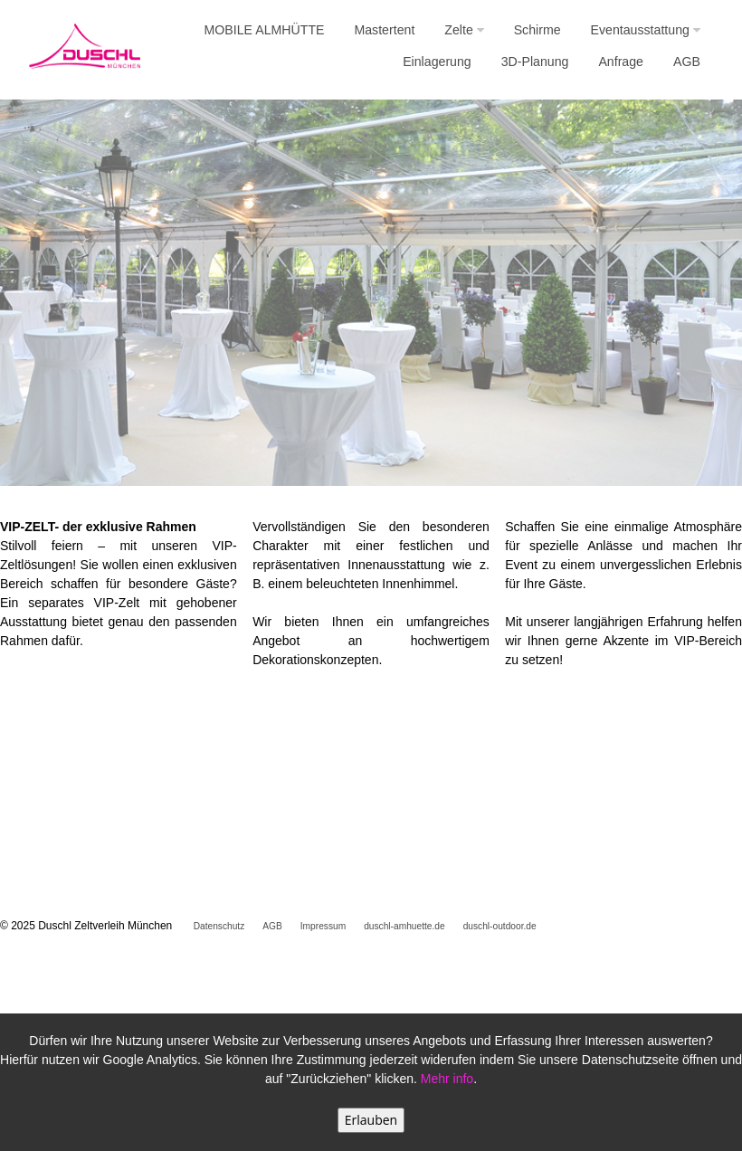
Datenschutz (219, 926)
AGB (686, 61)
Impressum (323, 926)
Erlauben (371, 1119)
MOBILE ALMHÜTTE (265, 30)
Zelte (463, 30)
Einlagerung (437, 61)
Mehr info (447, 1078)
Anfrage (620, 61)
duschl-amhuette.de (404, 926)
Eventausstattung (645, 30)
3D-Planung (535, 61)
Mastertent (384, 30)
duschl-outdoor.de (500, 926)
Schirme (537, 30)
